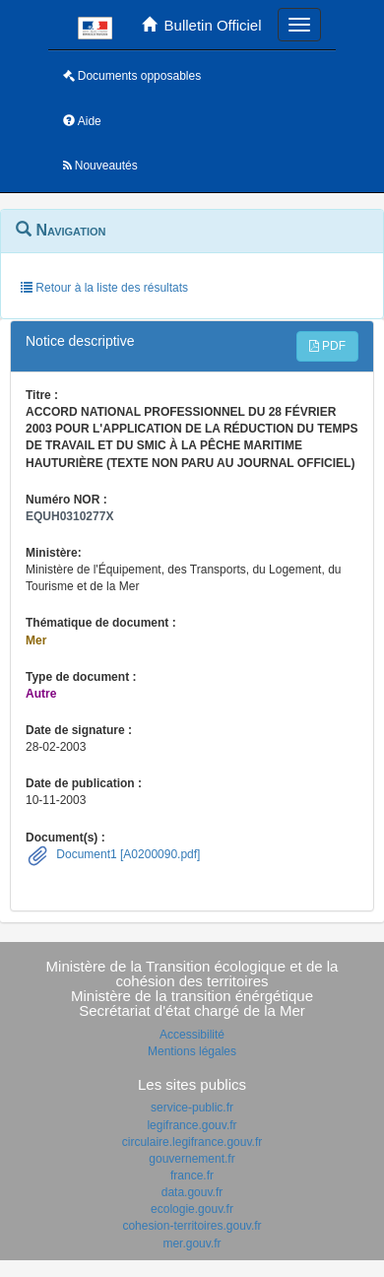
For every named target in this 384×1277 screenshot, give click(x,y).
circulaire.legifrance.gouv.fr (192, 1142)
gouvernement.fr (191, 1159)
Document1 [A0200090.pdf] (126, 854)
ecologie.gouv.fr (192, 1209)
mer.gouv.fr (191, 1243)
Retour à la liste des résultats (104, 288)
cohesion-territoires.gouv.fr (191, 1226)
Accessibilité (192, 1035)
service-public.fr (192, 1107)
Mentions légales (192, 1051)
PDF (327, 346)
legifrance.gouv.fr (191, 1125)
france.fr (192, 1175)
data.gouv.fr (192, 1192)
